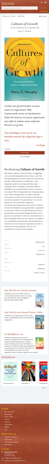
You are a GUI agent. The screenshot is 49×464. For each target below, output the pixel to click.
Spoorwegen (8, 414)
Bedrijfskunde (21, 16)
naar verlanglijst (24, 156)
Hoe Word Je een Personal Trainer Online (23, 312)
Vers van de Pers (9, 412)
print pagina (42, 16)
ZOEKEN (42, 8)
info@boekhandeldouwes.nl (12, 458)
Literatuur (7, 422)
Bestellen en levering (10, 437)
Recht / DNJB (8, 417)
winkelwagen (44, 11)
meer (45, 388)
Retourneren (8, 439)
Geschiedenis (8, 424)
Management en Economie (9, 16)
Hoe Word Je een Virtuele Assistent (20, 290)
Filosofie (6, 419)
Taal (5, 430)
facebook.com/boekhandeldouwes (14, 461)
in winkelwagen (24, 153)
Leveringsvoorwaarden (11, 442)
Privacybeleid (8, 444)
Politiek (6, 427)
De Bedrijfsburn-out (13, 334)
